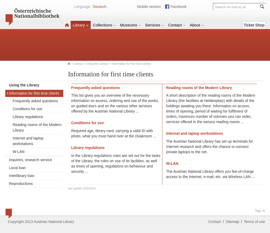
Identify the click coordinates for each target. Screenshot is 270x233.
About (197, 25)
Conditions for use (27, 109)
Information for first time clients (32, 93)
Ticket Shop (254, 25)
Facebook (178, 6)
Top (260, 211)
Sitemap (232, 222)
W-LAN (19, 152)
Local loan (17, 168)
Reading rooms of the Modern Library (37, 127)
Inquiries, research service (30, 160)
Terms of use (254, 222)
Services (154, 25)
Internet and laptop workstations (28, 141)
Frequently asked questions (35, 101)
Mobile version (149, 6)
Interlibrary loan (22, 176)
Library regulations (28, 117)
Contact (177, 25)
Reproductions (21, 183)
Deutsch (99, 6)
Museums (130, 25)
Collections (104, 25)
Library (81, 25)
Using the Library (97, 63)
